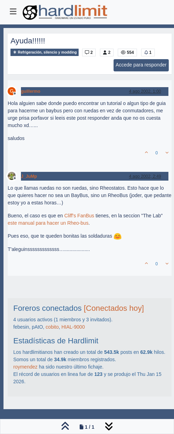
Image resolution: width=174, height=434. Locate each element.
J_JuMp (29, 176)
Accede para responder (141, 65)
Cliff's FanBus (79, 215)
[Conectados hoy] (114, 308)
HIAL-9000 (73, 327)
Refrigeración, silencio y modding (44, 52)
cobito (52, 327)
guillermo (30, 91)
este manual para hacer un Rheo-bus (48, 223)
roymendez (25, 367)
